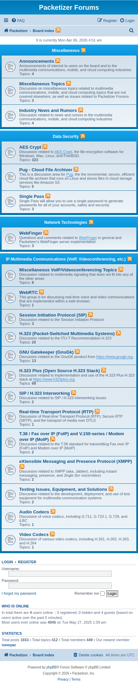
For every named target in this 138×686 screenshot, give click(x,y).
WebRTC (28, 292)
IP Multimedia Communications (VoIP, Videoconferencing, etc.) (66, 259)
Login (7, 562)
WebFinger (30, 233)
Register (27, 562)
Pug (69, 174)
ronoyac (9, 645)
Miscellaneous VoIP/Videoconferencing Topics (68, 269)
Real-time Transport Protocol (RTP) (56, 411)
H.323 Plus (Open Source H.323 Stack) (59, 370)
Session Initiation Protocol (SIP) (53, 315)
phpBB (52, 667)
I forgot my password (19, 593)
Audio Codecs (34, 511)
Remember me (90, 593)
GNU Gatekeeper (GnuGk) (46, 352)
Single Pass (31, 196)
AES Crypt (30, 147)
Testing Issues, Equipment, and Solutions (63, 489)
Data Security (66, 136)
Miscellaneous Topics (42, 83)
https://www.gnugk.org (114, 357)
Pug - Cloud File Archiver (45, 169)
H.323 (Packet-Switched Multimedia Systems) (67, 333)
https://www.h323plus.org (54, 379)
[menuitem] (18, 21)
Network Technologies (65, 222)
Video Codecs (34, 534)
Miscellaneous (66, 50)
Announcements (36, 61)
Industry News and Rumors (48, 110)
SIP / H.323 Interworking (44, 393)
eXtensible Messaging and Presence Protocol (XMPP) (75, 461)
